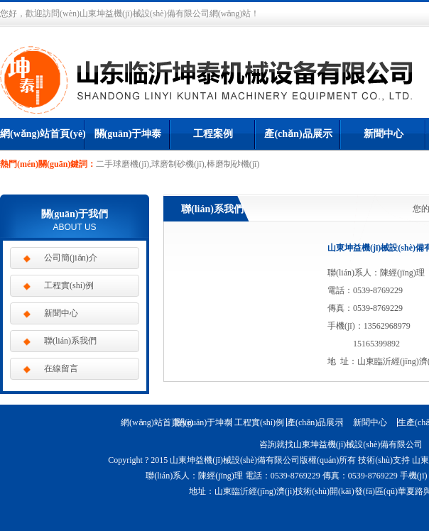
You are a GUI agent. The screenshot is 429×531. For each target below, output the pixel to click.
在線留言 (61, 368)
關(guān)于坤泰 (128, 133)
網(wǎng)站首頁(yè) (42, 133)
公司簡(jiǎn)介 (70, 258)
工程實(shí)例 (69, 285)
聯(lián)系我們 (70, 341)
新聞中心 (383, 133)
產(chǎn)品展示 (298, 133)
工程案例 (213, 133)
